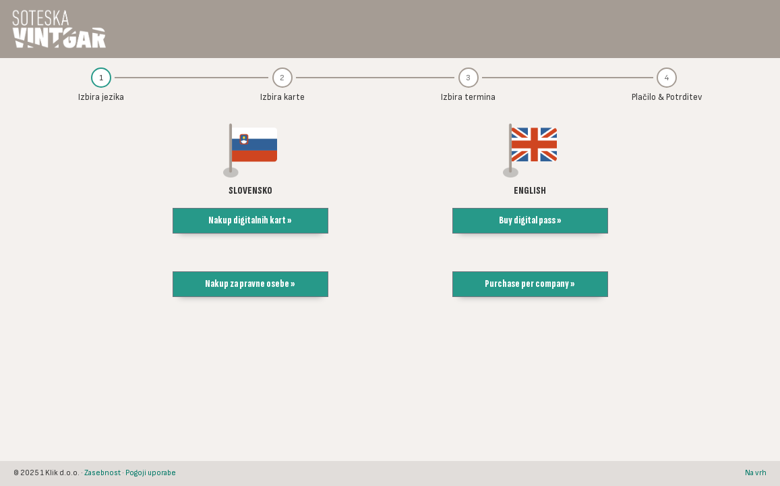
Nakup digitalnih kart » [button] (250, 220)
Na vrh (756, 472)
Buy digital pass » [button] (530, 220)
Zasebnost (102, 472)
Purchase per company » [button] (530, 283)
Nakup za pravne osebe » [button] (250, 283)
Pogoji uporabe (150, 472)
